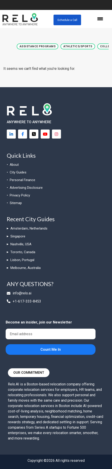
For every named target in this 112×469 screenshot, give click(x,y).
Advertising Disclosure (26, 188)
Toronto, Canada (22, 252)
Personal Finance (22, 180)
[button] (37, 46)
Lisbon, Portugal (22, 260)
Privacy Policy (20, 195)
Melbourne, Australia (25, 268)
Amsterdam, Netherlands (28, 228)
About (14, 165)
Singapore (17, 236)
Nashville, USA (20, 244)
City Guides (18, 172)
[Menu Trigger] (100, 18)
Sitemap (16, 203)
